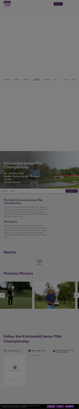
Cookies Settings (51, 406)
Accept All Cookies (69, 406)
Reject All (60, 406)
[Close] (77, 406)
